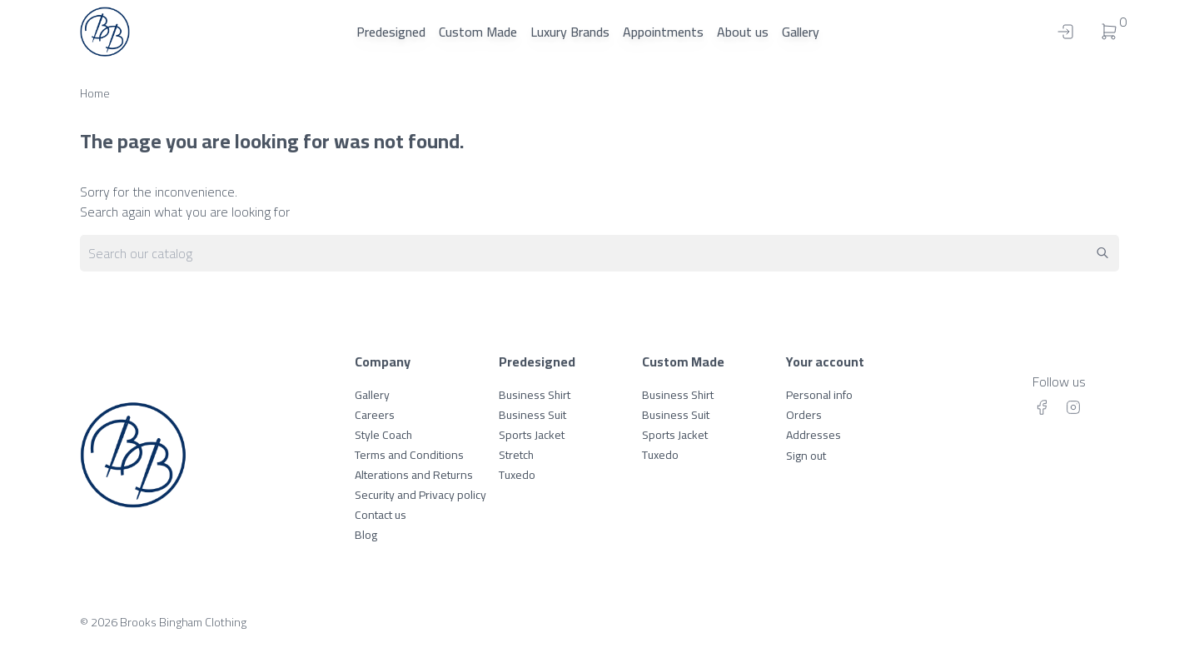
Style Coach (383, 435)
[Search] (599, 253)
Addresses (813, 435)
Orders (804, 415)
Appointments (663, 31)
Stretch (516, 455)
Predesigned (390, 31)
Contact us (380, 515)
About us (743, 31)
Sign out (806, 455)
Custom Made (478, 31)
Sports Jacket (532, 435)
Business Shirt (534, 395)
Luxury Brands (569, 31)
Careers (375, 415)
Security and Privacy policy (420, 495)
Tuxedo (517, 475)
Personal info (819, 395)
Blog (366, 535)
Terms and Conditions (409, 455)
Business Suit (532, 415)
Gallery (800, 31)
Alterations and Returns (414, 475)
